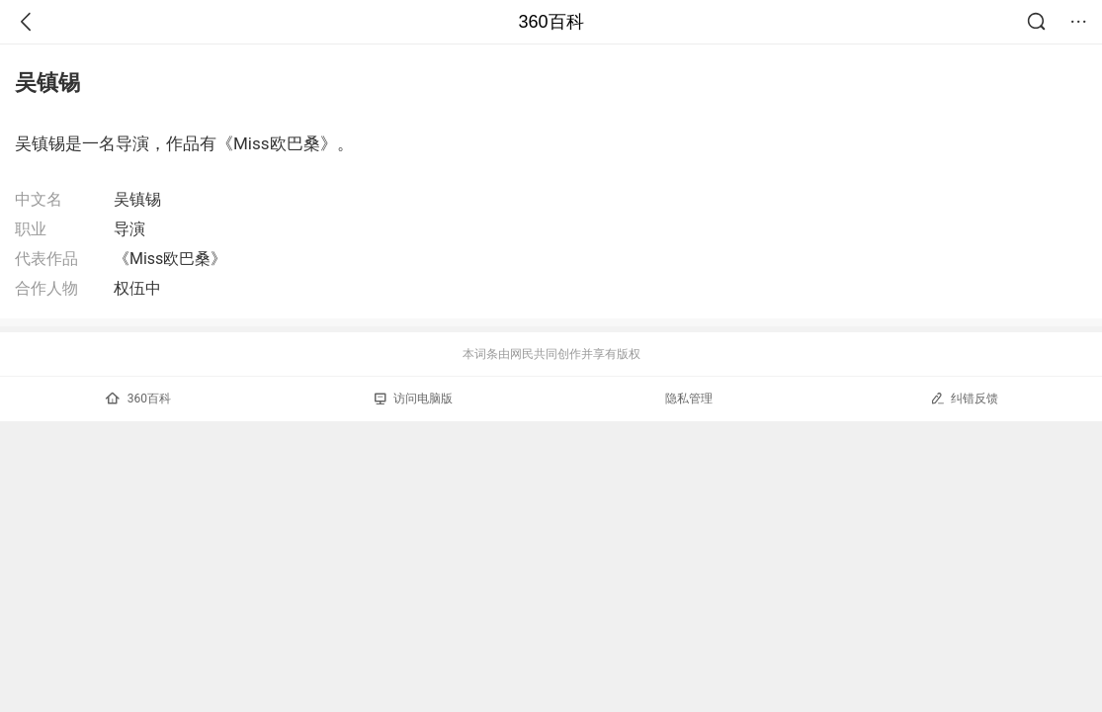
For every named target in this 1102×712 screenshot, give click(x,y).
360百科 (550, 22)
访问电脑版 (414, 398)
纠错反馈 (964, 398)
